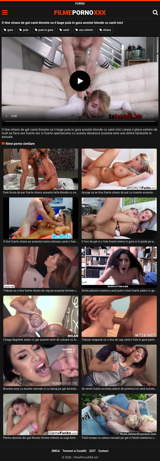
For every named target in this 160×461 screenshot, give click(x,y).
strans (105, 30)
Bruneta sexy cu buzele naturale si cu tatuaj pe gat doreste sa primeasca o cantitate (41, 388)
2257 (92, 451)
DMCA (56, 451)
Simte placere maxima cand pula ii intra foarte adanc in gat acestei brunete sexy (119, 290)
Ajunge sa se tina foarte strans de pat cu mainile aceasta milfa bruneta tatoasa (119, 192)
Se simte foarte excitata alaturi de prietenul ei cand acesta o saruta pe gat (119, 388)
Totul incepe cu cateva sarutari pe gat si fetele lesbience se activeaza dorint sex (119, 437)
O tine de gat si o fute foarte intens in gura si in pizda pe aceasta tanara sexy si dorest (119, 241)
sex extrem (84, 30)
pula (23, 30)
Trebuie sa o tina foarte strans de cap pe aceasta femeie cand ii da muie (41, 290)
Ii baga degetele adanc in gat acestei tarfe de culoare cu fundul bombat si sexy (41, 339)
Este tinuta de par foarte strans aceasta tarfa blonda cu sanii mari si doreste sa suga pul (41, 192)
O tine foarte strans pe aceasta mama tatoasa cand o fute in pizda (41, 241)
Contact (103, 451)
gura (8, 30)
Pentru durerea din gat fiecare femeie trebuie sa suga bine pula (41, 437)
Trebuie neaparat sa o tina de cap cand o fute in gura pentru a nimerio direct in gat (119, 339)
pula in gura (44, 30)
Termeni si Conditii (74, 451)
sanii (64, 30)
